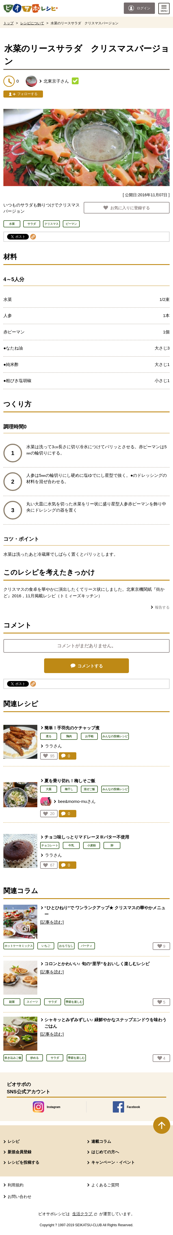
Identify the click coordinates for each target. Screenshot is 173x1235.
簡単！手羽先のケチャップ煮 (72, 727)
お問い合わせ (19, 1196)
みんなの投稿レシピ (115, 736)
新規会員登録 (19, 1152)
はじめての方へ (105, 1152)
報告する (162, 607)
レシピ (14, 1141)
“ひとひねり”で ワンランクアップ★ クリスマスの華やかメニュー (104, 911)
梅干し (69, 789)
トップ (8, 23)
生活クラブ (85, 1214)
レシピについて (32, 23)
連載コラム (101, 1141)
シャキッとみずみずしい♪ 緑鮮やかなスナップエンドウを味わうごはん (105, 1023)
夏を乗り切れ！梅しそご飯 (69, 780)
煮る (48, 736)
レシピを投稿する (23, 1162)
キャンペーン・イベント (113, 1162)
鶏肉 (69, 736)
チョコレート (49, 845)
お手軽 (89, 736)
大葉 (48, 789)
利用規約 (15, 1185)
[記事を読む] (52, 922)
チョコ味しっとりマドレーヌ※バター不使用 (86, 837)
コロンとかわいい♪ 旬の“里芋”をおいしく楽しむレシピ (97, 963)
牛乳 (71, 845)
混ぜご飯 (89, 789)
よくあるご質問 (105, 1185)
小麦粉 (91, 845)
